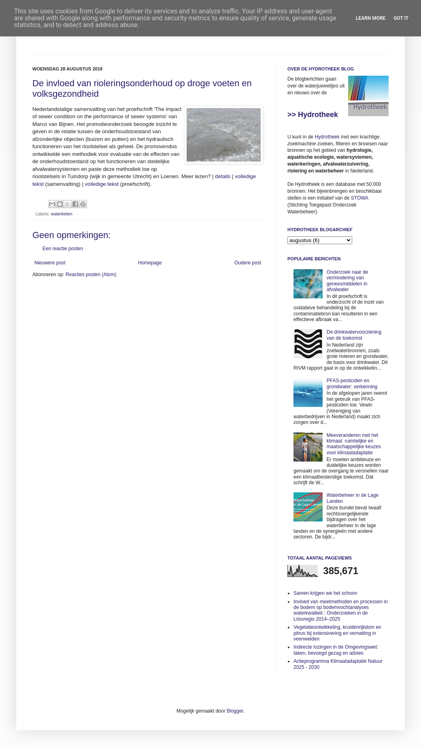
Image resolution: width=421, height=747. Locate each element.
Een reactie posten (63, 248)
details (222, 176)
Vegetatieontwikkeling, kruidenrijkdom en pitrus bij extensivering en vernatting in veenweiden (337, 633)
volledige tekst (102, 184)
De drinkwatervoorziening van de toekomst (354, 335)
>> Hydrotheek (312, 115)
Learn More (371, 18)
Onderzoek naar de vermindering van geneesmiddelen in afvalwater (347, 280)
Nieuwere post (50, 263)
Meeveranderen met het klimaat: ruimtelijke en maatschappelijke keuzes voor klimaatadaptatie (354, 443)
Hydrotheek (327, 137)
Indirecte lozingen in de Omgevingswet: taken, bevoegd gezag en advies (335, 649)
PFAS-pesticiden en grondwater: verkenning (352, 383)
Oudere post (247, 263)
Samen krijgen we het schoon (325, 593)
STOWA (359, 198)
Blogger (235, 711)
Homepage (150, 263)
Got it (400, 18)
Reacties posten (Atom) (91, 274)
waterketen (61, 213)
